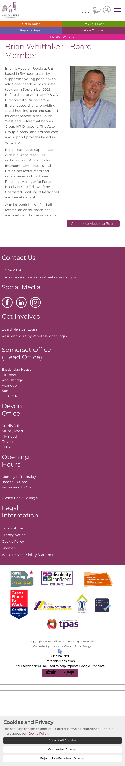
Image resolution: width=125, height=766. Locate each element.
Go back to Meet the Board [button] (93, 224)
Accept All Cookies (62, 740)
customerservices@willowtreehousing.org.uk (39, 277)
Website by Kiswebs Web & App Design (62, 646)
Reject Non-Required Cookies (62, 758)
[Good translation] (51, 673)
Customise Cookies (62, 749)
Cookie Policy (38, 733)
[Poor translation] (69, 673)
